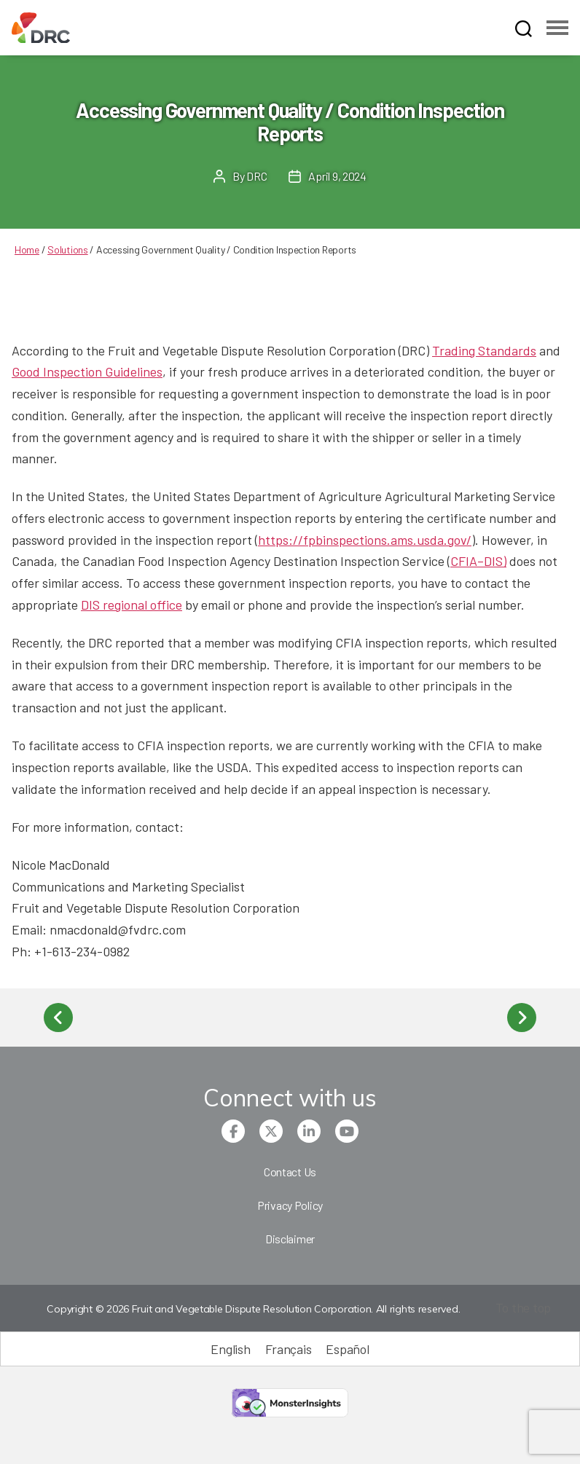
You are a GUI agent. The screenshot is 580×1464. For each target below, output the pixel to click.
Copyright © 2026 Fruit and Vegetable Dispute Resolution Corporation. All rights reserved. (253, 1308)
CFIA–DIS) (478, 561)
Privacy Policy (290, 1205)
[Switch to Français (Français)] (288, 1348)
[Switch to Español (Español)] (347, 1348)
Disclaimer (290, 1238)
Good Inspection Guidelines (87, 371)
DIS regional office (131, 605)
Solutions (67, 249)
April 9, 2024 (337, 176)
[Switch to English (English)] (230, 1348)
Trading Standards (484, 350)
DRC (256, 176)
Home (27, 249)
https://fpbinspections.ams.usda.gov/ (364, 540)
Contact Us (290, 1171)
